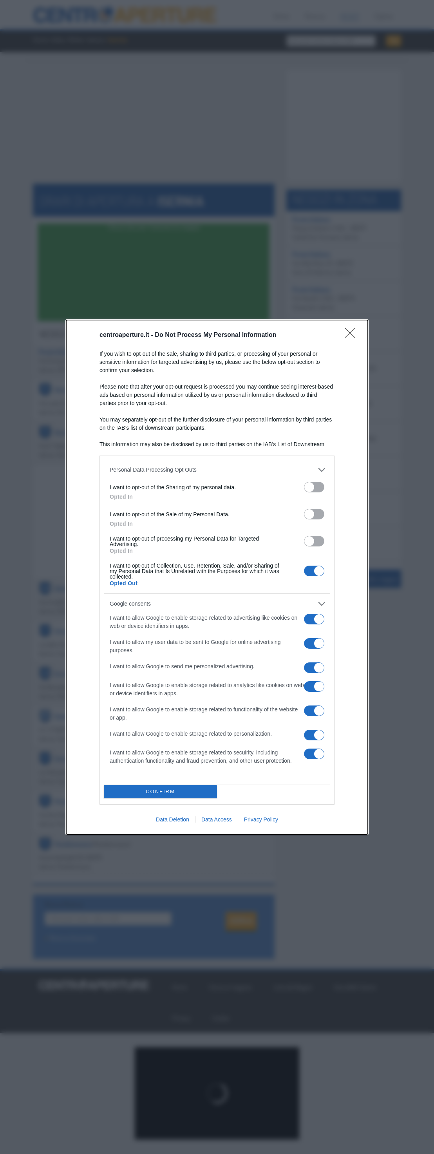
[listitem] (217, 470)
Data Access (216, 819)
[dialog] (217, 577)
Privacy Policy (261, 819)
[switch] (314, 487)
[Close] (352, 335)
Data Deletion (172, 819)
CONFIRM (160, 791)
